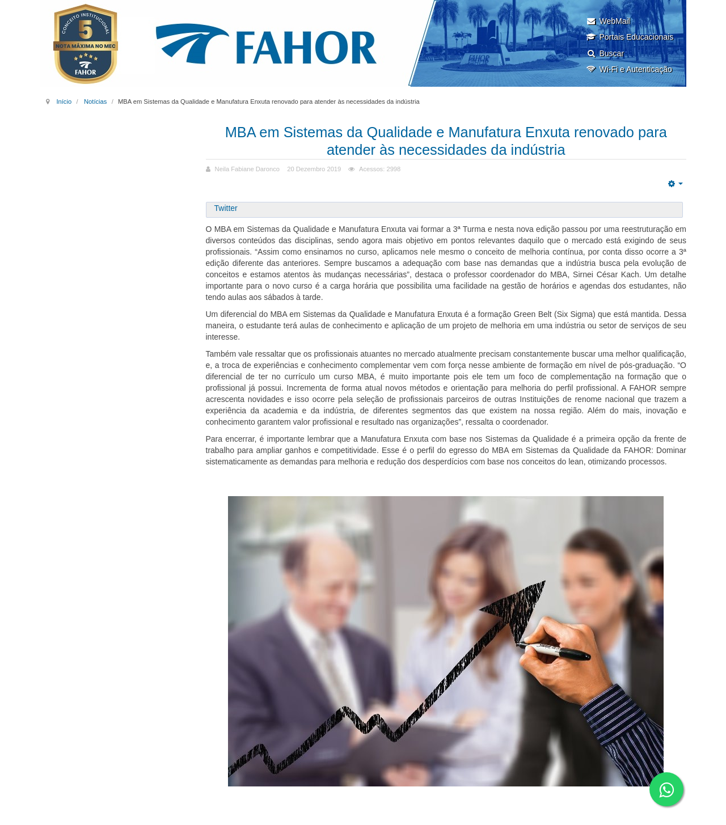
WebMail (608, 21)
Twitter (226, 208)
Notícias (95, 101)
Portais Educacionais (629, 36)
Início (63, 101)
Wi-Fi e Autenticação (629, 69)
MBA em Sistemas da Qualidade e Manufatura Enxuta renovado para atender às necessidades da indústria (446, 140)
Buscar (605, 53)
